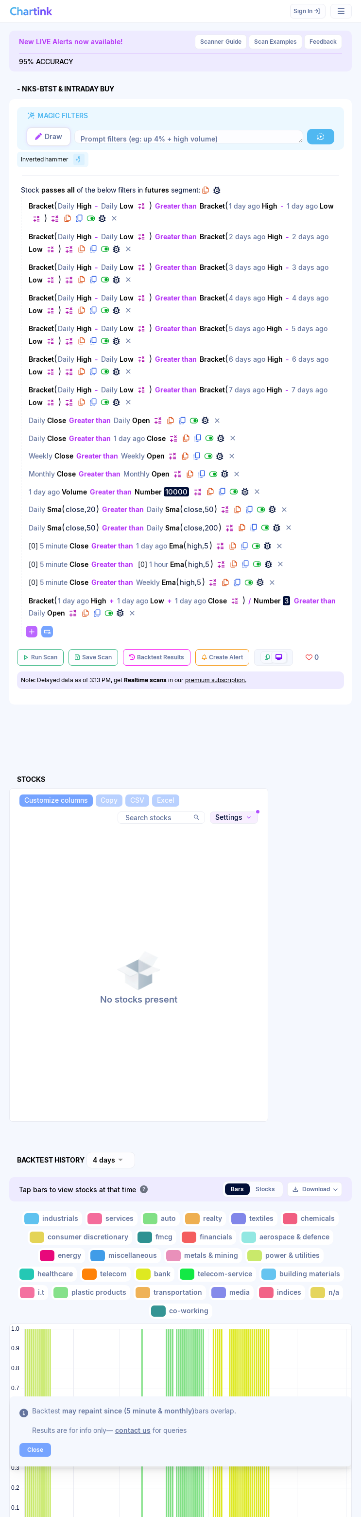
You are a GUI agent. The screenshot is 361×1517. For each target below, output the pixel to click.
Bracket (41, 206)
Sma (54, 509)
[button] (321, 137)
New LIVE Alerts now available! (71, 41)
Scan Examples (275, 41)
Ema (176, 546)
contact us (133, 1430)
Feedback (323, 41)
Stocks (265, 1189)
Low (127, 206)
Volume (74, 492)
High (84, 206)
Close (56, 420)
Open (141, 420)
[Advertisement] (313, 972)
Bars (237, 1189)
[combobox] (110, 1160)
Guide (220, 42)
